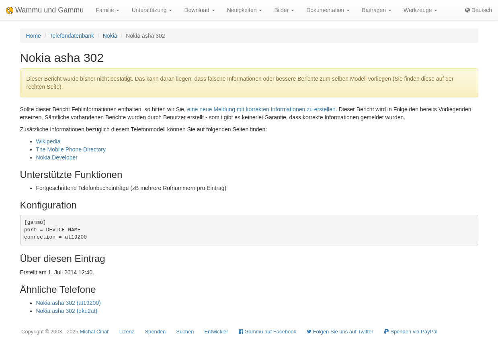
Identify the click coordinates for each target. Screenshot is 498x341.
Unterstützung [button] (151, 10)
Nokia (110, 36)
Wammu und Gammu (45, 10)
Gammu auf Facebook (267, 332)
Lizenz (127, 332)
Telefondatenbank (72, 36)
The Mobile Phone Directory (71, 149)
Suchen (185, 332)
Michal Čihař (94, 332)
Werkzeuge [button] (420, 10)
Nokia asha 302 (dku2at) (67, 311)
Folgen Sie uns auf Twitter (340, 332)
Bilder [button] (284, 10)
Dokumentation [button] (328, 10)
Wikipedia (48, 141)
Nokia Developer (57, 157)
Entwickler (216, 332)
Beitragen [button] (376, 10)
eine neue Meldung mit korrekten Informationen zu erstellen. (262, 109)
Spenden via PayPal (411, 332)
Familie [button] (107, 10)
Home (33, 36)
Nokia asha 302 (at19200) (68, 303)
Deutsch (478, 10)
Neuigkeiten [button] (244, 10)
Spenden (155, 332)
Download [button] (199, 10)
